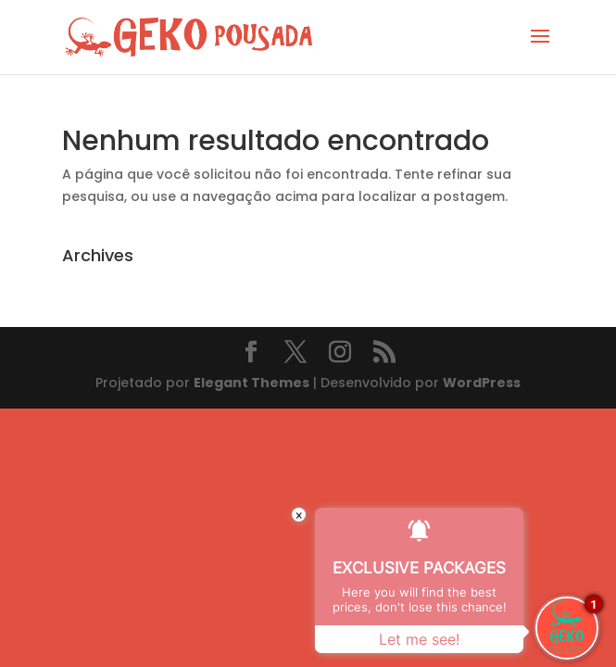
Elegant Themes (251, 382)
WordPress (482, 382)
